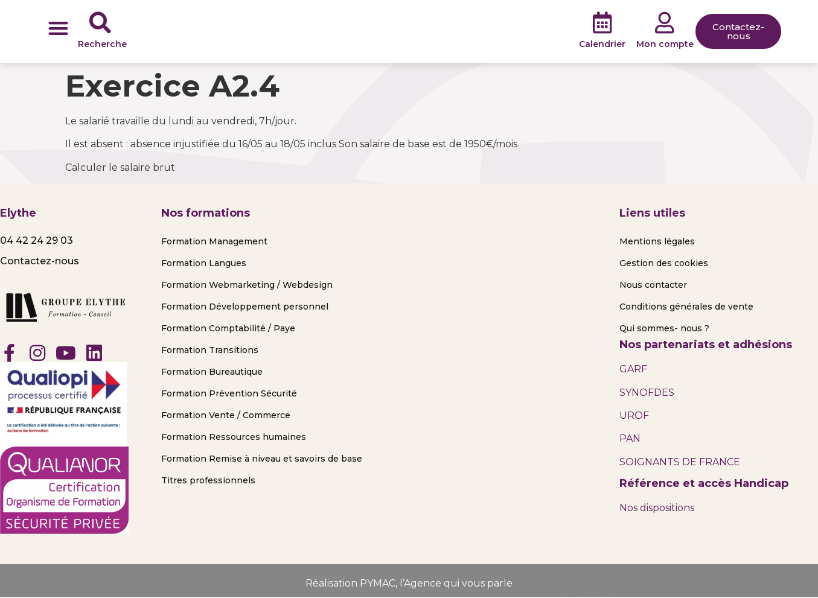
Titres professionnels (208, 480)
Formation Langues (203, 263)
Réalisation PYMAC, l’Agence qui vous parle (409, 583)
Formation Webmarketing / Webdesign (247, 284)
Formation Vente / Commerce (225, 415)
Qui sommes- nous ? (664, 328)
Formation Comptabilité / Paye (228, 328)
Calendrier (602, 44)
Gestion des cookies (663, 263)
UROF (634, 415)
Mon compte (665, 44)
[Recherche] (100, 23)
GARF (633, 369)
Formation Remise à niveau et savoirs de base (261, 458)
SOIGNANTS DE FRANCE (679, 462)
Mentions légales (657, 241)
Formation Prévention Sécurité (229, 393)
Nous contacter (653, 284)
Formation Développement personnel (244, 306)
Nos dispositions (656, 508)
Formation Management (214, 241)
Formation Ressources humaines (233, 436)
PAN (630, 438)
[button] (58, 28)
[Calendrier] (602, 23)
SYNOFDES (646, 392)
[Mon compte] (665, 23)
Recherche (102, 44)
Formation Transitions (209, 350)
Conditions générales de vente (686, 306)
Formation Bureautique (212, 371)
